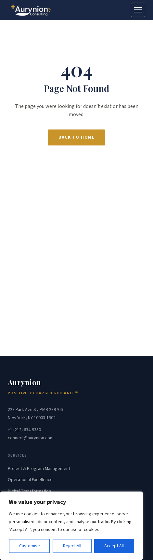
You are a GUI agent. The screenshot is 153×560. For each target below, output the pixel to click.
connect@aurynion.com (31, 438)
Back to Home (76, 137)
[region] (71, 526)
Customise (29, 546)
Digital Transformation (29, 491)
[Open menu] (138, 10)
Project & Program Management (39, 468)
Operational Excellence (30, 480)
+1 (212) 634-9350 (24, 430)
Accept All (114, 546)
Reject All (72, 546)
